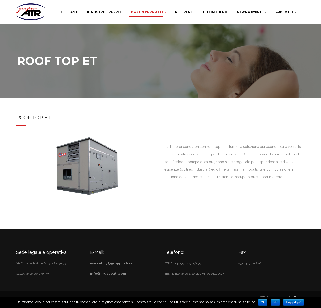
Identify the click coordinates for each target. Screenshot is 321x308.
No (275, 302)
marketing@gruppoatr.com (113, 263)
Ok (263, 302)
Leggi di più (293, 302)
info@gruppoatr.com (108, 273)
